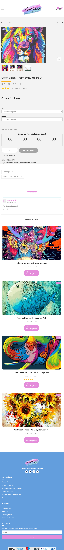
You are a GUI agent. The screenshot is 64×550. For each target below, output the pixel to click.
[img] (11, 200)
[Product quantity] (10, 150)
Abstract (9, 163)
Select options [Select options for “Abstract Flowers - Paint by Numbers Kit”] (31, 440)
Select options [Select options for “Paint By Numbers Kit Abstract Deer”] (31, 273)
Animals (16, 163)
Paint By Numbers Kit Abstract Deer (31, 263)
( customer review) (19, 88)
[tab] (32, 172)
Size (3, 108)
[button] (6, 82)
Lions (28, 163)
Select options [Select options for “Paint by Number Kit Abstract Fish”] (31, 328)
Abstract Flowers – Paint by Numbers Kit (31, 430)
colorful (23, 163)
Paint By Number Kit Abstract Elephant (32, 373)
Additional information (12, 176)
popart (33, 163)
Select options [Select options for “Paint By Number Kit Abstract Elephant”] (31, 385)
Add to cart (28, 150)
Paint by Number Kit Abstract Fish (31, 318)
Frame (3, 116)
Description (8, 172)
